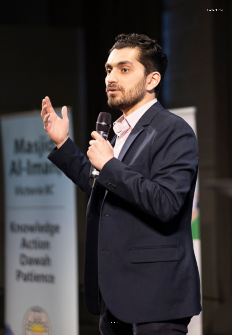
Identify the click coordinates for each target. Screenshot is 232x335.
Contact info (215, 10)
